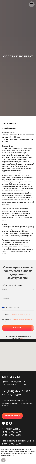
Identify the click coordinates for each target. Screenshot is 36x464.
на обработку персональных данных (20, 314)
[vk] (3, 423)
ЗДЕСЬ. (22, 338)
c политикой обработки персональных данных (18, 320)
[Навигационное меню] (31, 4)
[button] (12, 416)
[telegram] (7, 423)
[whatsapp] (10, 423)
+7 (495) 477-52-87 (16, 391)
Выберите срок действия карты (13, 285)
